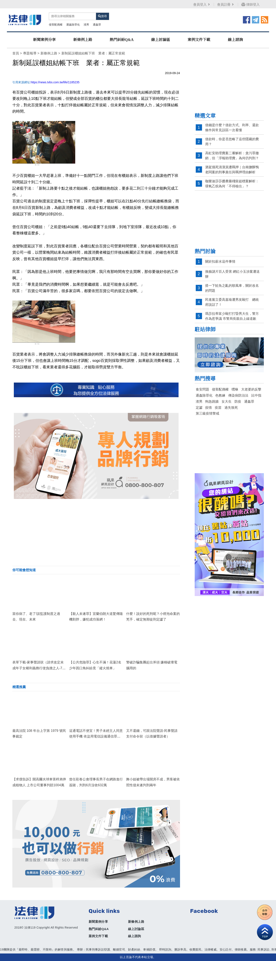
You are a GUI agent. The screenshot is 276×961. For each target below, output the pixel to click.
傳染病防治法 (238, 395)
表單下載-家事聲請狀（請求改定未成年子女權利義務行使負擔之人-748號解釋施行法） (39, 667)
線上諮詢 (235, 40)
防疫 (238, 401)
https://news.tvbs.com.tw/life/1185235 (55, 82)
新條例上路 (82, 40)
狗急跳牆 (212, 401)
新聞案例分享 (44, 40)
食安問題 (202, 389)
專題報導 (29, 53)
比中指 (256, 395)
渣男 (86, 24)
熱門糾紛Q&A (122, 40)
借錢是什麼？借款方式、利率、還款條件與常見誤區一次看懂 (232, 127)
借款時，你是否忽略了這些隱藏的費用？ (232, 141)
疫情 (208, 407)
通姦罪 (97, 24)
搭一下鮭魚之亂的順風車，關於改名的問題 (232, 288)
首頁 (15, 53)
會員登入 (202, 4)
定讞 (199, 407)
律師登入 (250, 4)
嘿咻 (235, 389)
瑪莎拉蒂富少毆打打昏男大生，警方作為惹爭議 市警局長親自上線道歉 (232, 316)
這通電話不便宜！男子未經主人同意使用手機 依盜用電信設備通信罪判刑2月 (96, 736)
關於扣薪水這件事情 (220, 261)
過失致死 (231, 407)
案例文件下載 (199, 40)
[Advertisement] (96, 532)
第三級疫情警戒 (207, 413)
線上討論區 (160, 40)
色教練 (220, 395)
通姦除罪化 (73, 24)
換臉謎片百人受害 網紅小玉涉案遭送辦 (232, 274)
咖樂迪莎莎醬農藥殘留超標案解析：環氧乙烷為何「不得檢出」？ (232, 183)
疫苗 (218, 407)
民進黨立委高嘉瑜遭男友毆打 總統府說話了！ (232, 302)
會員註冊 (226, 4)
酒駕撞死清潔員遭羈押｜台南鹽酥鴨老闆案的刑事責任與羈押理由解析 (232, 169)
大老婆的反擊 (251, 389)
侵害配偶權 (55, 24)
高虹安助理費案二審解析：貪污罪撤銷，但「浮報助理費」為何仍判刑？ (232, 155)
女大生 (227, 401)
